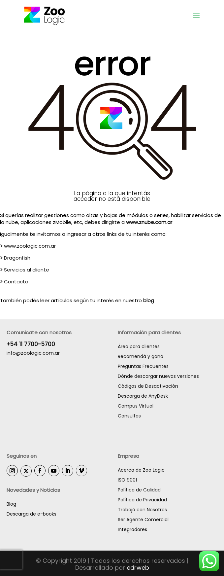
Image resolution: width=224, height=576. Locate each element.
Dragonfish (16, 257)
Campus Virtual (135, 406)
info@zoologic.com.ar (33, 352)
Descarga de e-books (31, 514)
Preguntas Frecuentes (143, 366)
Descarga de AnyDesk (143, 396)
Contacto (14, 281)
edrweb (138, 567)
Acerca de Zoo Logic (141, 470)
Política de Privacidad (142, 499)
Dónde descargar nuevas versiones (158, 376)
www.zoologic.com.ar (28, 245)
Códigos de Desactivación (148, 386)
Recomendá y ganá (140, 356)
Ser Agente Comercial (143, 519)
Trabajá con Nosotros (142, 509)
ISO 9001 (127, 480)
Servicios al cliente (24, 269)
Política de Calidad (139, 489)
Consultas (129, 416)
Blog (11, 504)
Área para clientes (139, 346)
